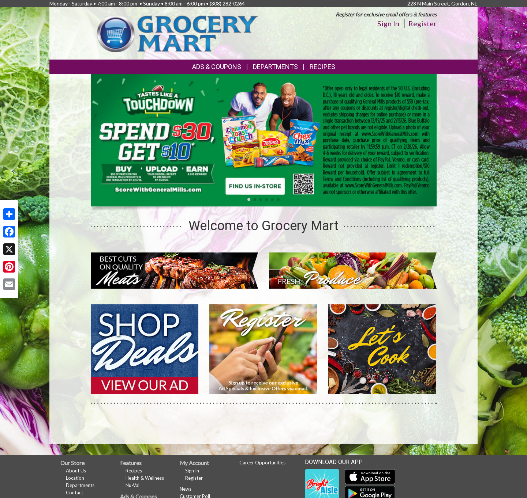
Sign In (388, 23)
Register (422, 23)
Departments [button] (275, 67)
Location (75, 478)
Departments (80, 485)
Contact (74, 492)
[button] (248, 199)
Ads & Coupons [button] (216, 67)
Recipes (322, 67)
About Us (76, 471)
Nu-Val (132, 485)
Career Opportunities (262, 462)
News (185, 489)
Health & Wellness (145, 478)
